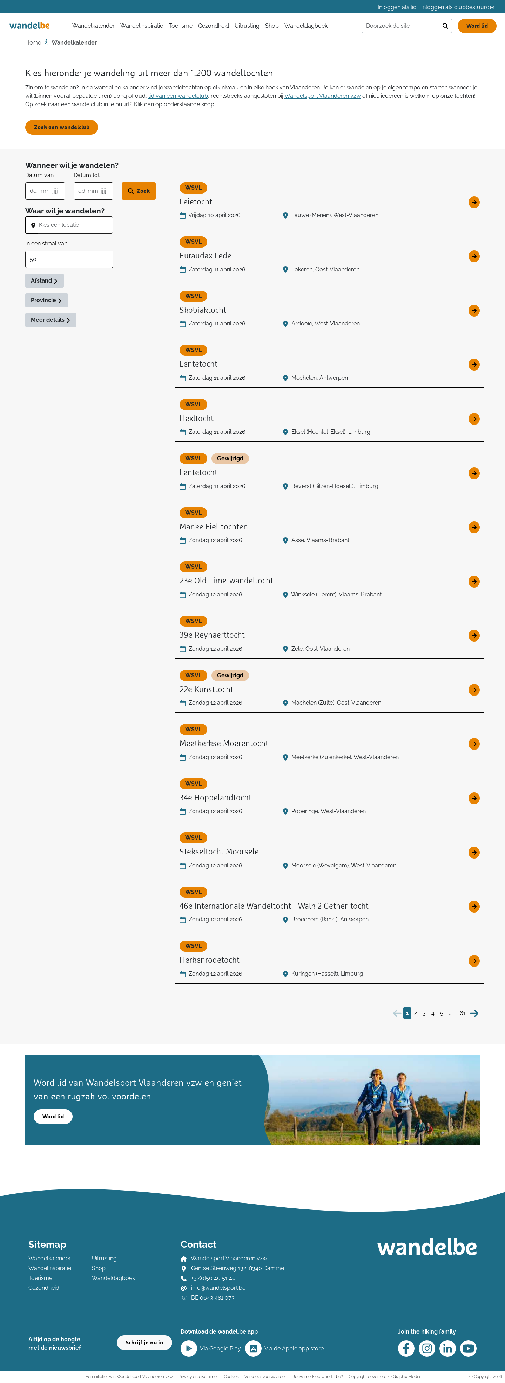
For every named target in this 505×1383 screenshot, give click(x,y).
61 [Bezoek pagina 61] (463, 1013)
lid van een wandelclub (178, 96)
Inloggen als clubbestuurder (458, 7)
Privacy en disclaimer (198, 1376)
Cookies (231, 1376)
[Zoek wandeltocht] (139, 191)
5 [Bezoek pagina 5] (441, 1013)
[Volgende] (474, 1013)
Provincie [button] (46, 300)
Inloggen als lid (397, 7)
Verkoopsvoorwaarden (265, 1376)
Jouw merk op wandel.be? (318, 1376)
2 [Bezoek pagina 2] (415, 1013)
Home (33, 42)
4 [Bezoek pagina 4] (433, 1013)
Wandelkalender (49, 1258)
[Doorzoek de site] (400, 26)
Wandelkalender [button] (93, 25)
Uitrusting (247, 25)
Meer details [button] (51, 320)
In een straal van (46, 243)
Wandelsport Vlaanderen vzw (322, 96)
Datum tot (87, 175)
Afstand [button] (44, 280)
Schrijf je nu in (144, 1342)
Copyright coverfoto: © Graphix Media (384, 1376)
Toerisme (181, 25)
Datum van (39, 175)
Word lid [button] (53, 1116)
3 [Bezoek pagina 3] (424, 1013)
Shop (272, 25)
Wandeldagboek (306, 25)
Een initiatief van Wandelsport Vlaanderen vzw (129, 1376)
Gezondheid (213, 25)
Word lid (477, 26)
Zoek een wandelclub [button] (61, 127)
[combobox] (75, 225)
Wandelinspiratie (141, 25)
